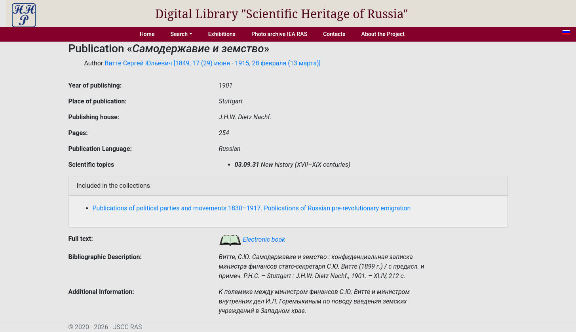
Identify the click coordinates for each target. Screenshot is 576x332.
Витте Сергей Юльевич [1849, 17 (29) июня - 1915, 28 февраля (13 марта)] (213, 63)
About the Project (383, 34)
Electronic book (252, 239)
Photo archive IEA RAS (279, 34)
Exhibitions (222, 34)
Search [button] (179, 34)
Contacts (334, 34)
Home (147, 34)
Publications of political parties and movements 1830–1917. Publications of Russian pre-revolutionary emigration (252, 208)
